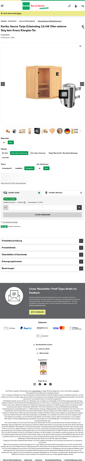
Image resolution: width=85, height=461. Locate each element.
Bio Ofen (5, 153)
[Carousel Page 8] (60, 131)
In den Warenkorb (42, 215)
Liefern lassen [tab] (22, 193)
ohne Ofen (5, 157)
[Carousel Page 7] (52, 131)
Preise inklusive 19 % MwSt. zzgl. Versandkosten (13, 183)
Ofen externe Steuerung (19, 153)
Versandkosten (36, 391)
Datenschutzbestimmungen (37, 305)
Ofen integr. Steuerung (37, 153)
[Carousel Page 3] (22, 131)
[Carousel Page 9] (67, 131)
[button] (12, 13)
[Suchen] (69, 6)
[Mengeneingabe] (42, 207)
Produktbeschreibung (42, 241)
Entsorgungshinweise (42, 262)
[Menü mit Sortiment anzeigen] (2, 6)
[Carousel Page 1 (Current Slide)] (7, 131)
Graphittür (18, 168)
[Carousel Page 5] (37, 131)
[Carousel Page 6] (45, 131)
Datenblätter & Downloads (42, 255)
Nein (10, 142)
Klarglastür (29, 168)
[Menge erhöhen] (79, 207)
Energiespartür (7, 168)
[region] (42, 88)
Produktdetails (5, 34)
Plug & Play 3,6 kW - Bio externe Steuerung (63, 153)
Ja (4, 142)
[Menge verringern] (5, 207)
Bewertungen (42, 268)
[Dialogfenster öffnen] (24, 202)
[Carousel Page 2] (15, 131)
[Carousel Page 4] (30, 131)
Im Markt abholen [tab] (64, 193)
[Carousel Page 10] (75, 131)
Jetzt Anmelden (37, 312)
